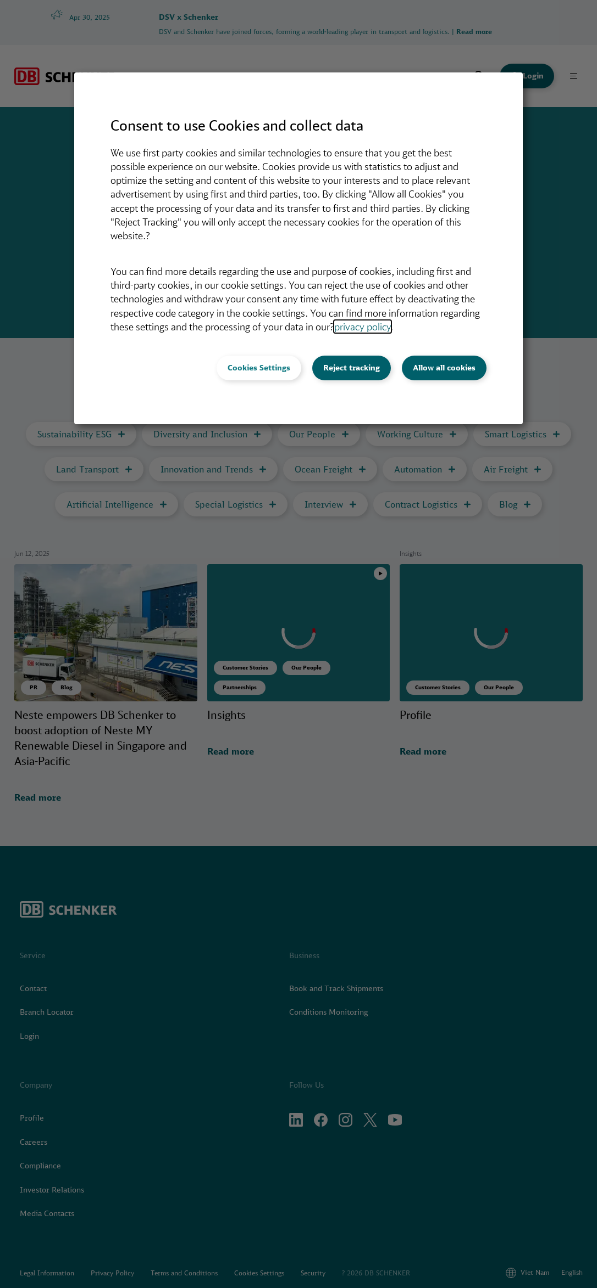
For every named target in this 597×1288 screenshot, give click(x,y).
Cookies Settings (259, 368)
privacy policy (362, 326)
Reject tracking (351, 368)
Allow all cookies (444, 368)
